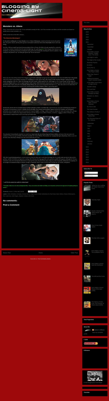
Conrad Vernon (26, 194)
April (88, 136)
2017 (87, 154)
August (89, 126)
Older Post (74, 253)
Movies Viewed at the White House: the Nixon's (98, 212)
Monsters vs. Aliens (92, 96)
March (89, 138)
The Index (87, 22)
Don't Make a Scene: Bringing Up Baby (93, 92)
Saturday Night (96, 199)
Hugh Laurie (34, 194)
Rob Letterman (7, 196)
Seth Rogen (15, 196)
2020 (87, 147)
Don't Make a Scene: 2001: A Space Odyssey (93, 102)
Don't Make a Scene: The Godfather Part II (98, 251)
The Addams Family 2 (93, 112)
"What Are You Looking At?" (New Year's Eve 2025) (98, 187)
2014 (87, 162)
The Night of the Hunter (94, 60)
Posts (87, 173)
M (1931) (89, 65)
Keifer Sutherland (42, 194)
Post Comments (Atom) (44, 259)
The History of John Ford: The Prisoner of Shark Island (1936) (98, 303)
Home (41, 253)
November (90, 47)
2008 (8, 194)
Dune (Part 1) (91, 67)
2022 (87, 39)
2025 (87, 32)
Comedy (19, 194)
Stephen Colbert (23, 196)
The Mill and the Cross (98, 276)
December (90, 44)
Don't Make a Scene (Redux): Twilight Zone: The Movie (93, 53)
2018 (87, 152)
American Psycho (92, 62)
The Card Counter (92, 109)
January (89, 144)
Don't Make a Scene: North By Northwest (98, 264)
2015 (87, 160)
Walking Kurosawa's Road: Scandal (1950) (94, 79)
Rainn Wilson (60, 194)
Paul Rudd (53, 194)
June (88, 131)
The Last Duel (91, 89)
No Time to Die (91, 106)
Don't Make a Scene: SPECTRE (93, 115)
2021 (87, 42)
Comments (89, 175)
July (88, 128)
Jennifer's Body (91, 86)
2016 (87, 157)
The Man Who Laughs (98, 238)
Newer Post (7, 253)
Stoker (89, 98)
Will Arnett (31, 196)
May (88, 133)
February (90, 141)
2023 (87, 37)
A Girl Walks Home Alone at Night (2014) (94, 83)
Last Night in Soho (92, 57)
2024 (87, 34)
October (89, 49)
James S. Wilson (99, 330)
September (90, 123)
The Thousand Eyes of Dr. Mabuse (93, 119)
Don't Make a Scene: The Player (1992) (93, 71)
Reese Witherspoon (69, 194)
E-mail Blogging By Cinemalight (93, 382)
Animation (13, 194)
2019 (87, 149)
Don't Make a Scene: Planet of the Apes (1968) (98, 289)
